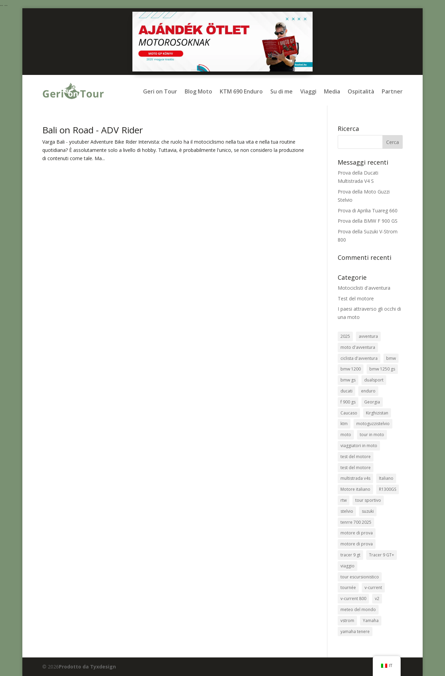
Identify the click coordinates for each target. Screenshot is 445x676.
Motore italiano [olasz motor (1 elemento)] (355, 489)
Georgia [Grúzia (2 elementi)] (372, 402)
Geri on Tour (160, 91)
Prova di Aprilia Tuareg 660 (368, 210)
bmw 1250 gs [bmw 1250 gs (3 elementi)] (382, 369)
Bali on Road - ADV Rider (92, 130)
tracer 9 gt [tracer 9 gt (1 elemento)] (350, 555)
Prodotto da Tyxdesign (87, 666)
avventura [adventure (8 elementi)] (368, 336)
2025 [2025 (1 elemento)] (345, 336)
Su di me (281, 91)
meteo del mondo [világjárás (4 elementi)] (358, 609)
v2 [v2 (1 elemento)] (377, 598)
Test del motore (356, 298)
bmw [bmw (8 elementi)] (391, 358)
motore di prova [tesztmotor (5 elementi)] (356, 533)
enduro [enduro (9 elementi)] (368, 391)
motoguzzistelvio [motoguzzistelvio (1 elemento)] (373, 423)
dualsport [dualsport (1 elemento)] (373, 380)
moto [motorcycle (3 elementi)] (345, 434)
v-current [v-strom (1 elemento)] (373, 587)
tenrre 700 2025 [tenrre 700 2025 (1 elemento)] (355, 522)
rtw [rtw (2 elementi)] (343, 500)
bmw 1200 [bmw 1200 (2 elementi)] (350, 369)
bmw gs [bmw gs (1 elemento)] (348, 380)
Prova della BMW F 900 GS (368, 221)
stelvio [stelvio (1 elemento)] (346, 511)
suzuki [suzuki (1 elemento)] (368, 511)
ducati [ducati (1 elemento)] (346, 391)
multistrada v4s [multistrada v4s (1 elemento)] (355, 478)
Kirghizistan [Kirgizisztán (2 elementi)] (377, 413)
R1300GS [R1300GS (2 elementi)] (387, 489)
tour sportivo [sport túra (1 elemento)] (368, 500)
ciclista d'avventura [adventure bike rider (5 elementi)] (359, 358)
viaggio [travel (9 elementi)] (347, 566)
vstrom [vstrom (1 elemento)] (347, 620)
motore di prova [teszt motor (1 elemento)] (356, 544)
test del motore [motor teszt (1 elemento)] (355, 467)
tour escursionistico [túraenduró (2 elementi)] (359, 577)
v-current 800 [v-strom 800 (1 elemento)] (353, 598)
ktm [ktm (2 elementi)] (344, 423)
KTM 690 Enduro (241, 91)
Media (332, 91)
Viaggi (308, 91)
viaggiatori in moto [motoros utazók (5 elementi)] (358, 445)
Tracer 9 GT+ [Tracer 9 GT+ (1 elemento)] (381, 555)
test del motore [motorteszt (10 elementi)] (355, 456)
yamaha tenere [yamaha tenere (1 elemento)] (355, 631)
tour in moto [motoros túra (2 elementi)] (372, 434)
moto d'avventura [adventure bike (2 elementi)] (357, 347)
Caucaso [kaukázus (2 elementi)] (348, 413)
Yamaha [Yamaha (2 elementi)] (371, 620)
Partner (392, 91)
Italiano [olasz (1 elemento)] (386, 478)
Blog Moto (198, 91)
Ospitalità (361, 91)
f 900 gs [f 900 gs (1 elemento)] (348, 402)
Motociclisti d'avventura (364, 288)
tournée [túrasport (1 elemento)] (348, 587)
